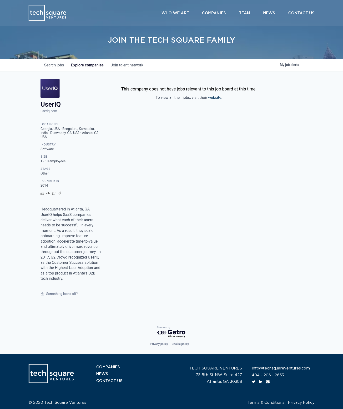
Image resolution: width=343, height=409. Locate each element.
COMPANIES (108, 367)
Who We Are (175, 13)
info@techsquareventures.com (281, 368)
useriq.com (48, 111)
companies (88, 65)
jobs (54, 65)
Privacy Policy (301, 402)
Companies (214, 13)
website (214, 97)
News (269, 13)
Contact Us (301, 13)
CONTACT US (109, 380)
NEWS (102, 374)
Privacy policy (159, 344)
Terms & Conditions (265, 402)
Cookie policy (180, 344)
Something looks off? (59, 294)
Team (244, 13)
